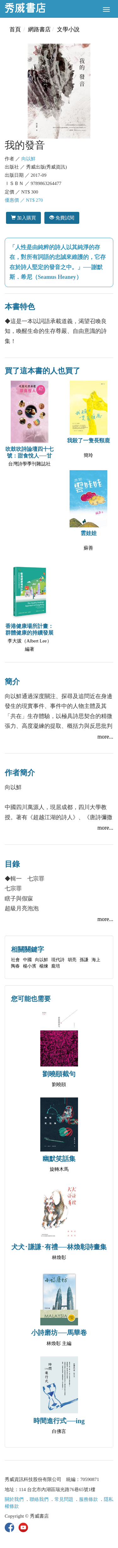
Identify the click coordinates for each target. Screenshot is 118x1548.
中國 (27, 959)
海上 (96, 959)
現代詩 (58, 959)
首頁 (15, 29)
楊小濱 (29, 966)
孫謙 (84, 959)
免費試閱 (61, 217)
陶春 (15, 966)
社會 (15, 959)
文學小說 (68, 29)
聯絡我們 (39, 1499)
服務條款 (88, 1499)
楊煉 (43, 966)
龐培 (55, 966)
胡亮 (72, 959)
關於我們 (14, 1499)
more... (105, 737)
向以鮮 (28, 158)
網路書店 (39, 29)
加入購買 (23, 217)
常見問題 (63, 1499)
